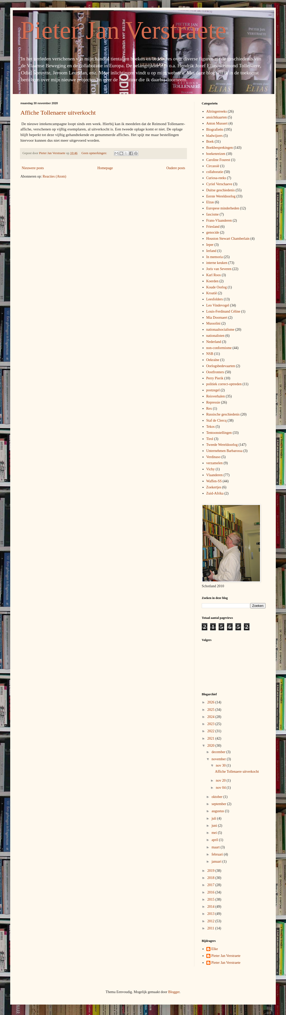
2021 (211, 738)
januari (216, 861)
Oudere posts (175, 168)
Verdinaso (213, 457)
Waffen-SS (214, 481)
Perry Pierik (214, 378)
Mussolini (213, 323)
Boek (210, 141)
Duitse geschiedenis (220, 190)
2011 (211, 928)
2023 (211, 724)
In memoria (214, 257)
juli (214, 818)
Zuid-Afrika (215, 493)
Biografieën (214, 129)
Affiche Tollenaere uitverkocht (58, 112)
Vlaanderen (214, 475)
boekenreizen (215, 154)
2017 (211, 885)
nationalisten (215, 336)
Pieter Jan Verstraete (123, 30)
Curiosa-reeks (216, 178)
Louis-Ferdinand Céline (223, 311)
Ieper (210, 245)
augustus (218, 811)
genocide (212, 232)
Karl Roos (213, 275)
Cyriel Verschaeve (219, 184)
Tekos (210, 427)
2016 (211, 892)
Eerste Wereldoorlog (221, 196)
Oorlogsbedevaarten (220, 366)
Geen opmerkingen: (94, 153)
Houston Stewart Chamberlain (228, 239)
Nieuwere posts (33, 168)
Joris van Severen (219, 269)
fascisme (212, 214)
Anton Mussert (217, 123)
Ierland (211, 251)
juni (214, 825)
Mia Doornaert (217, 317)
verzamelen (214, 463)
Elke (214, 949)
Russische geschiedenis (223, 414)
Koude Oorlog (216, 287)
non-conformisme (219, 348)
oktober (217, 797)
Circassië (212, 166)
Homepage (105, 168)
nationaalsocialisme (220, 329)
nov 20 (221, 780)
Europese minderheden (222, 208)
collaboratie (214, 172)
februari (217, 854)
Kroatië (211, 293)
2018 (211, 878)
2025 (211, 710)
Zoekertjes (213, 487)
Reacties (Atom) (54, 176)
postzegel (213, 390)
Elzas (210, 202)
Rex (209, 408)
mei (214, 833)
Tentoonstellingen (219, 433)
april (215, 840)
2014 (211, 907)
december (218, 752)
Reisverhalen (215, 396)
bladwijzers (214, 136)
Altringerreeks (216, 111)
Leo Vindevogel (217, 305)
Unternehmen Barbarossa (224, 451)
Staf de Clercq (216, 420)
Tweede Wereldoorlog (222, 445)
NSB (209, 354)
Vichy (210, 469)
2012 (211, 921)
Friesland (213, 227)
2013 (211, 914)
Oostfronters (215, 372)
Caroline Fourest (218, 160)
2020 (211, 745)
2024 (211, 717)
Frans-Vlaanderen (219, 220)
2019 (211, 871)
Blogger (174, 992)
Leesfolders (214, 299)
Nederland (213, 342)
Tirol (209, 439)
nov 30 (221, 765)
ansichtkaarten (216, 117)
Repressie (213, 402)
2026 (211, 702)
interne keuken (217, 263)
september (219, 804)
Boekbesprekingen (219, 148)
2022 (211, 731)
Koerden (212, 281)
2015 (211, 899)
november (219, 759)
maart (215, 847)
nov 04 (221, 788)
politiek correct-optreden (224, 384)
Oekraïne (212, 360)
